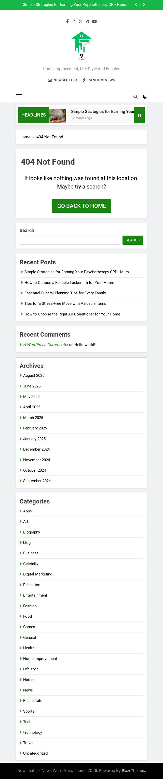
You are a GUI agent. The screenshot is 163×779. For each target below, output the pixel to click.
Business (31, 553)
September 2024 (37, 481)
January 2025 (34, 439)
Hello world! (84, 345)
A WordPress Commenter (45, 344)
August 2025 (33, 375)
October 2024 (34, 470)
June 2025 (31, 386)
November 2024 (36, 460)
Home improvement (40, 659)
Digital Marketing (37, 574)
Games (29, 627)
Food (27, 616)
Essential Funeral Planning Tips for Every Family (65, 293)
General (29, 638)
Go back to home (81, 206)
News (28, 690)
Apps (27, 511)
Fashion (30, 606)
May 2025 (31, 397)
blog (27, 543)
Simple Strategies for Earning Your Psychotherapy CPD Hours (75, 5)
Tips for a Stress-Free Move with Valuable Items (65, 303)
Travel (28, 743)
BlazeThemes (133, 771)
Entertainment (35, 595)
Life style (31, 669)
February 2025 (35, 428)
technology (32, 732)
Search (27, 230)
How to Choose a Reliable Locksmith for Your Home (69, 283)
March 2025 (33, 418)
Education (31, 585)
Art (25, 522)
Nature (29, 680)
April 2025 (31, 407)
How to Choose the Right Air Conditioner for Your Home (72, 314)
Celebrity (30, 564)
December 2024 (36, 449)
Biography (31, 532)
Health (28, 648)
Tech (27, 722)
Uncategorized (35, 753)
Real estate (32, 701)
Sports (28, 711)
